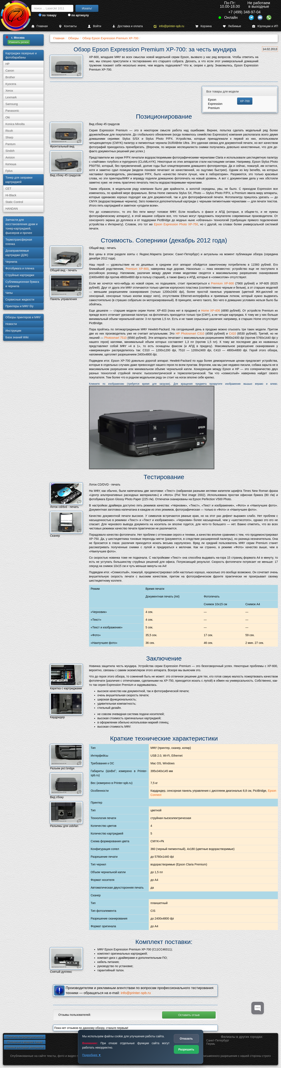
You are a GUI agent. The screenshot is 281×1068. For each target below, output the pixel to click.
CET (8, 188)
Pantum (10, 144)
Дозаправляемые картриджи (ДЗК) (17, 253)
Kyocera (10, 84)
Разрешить (186, 1049)
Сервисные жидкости (19, 299)
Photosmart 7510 (115, 337)
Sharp (9, 137)
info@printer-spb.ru (169, 26)
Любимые (232, 26)
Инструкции (13, 330)
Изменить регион (19, 42)
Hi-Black (10, 195)
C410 (232, 333)
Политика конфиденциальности (24, 1036)
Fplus (9, 171)
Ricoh (9, 130)
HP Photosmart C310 (190, 333)
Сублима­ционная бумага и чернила (22, 284)
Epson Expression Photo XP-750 (176, 224)
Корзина (203, 26)
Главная (39, 26)
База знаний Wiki (17, 337)
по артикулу (78, 15)
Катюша (10, 164)
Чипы (9, 292)
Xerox (9, 90)
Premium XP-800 (137, 268)
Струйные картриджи (19, 275)
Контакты (67, 26)
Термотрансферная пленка (18, 242)
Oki (7, 117)
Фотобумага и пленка (19, 268)
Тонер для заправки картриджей (18, 180)
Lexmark (11, 97)
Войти (94, 26)
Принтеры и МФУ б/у (19, 306)
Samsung (11, 104)
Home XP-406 (210, 310)
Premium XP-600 (222, 283)
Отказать (186, 1038)
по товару (47, 15)
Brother (10, 77)
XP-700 (245, 101)
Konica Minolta (15, 124)
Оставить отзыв (189, 1015)
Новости (11, 324)
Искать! (87, 8)
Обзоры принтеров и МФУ (23, 317)
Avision (10, 157)
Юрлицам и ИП (265, 26)
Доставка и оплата (127, 26)
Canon (9, 70)
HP (7, 64)
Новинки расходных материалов (24, 1047)
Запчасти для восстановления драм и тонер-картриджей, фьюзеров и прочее (21, 226)
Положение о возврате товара (24, 1042)
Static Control (14, 202)
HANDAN (11, 208)
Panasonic (12, 110)
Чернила (11, 261)
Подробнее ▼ (91, 1055)
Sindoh (10, 150)
